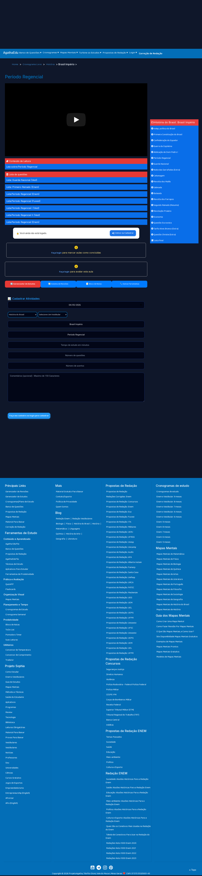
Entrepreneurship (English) (17, 794)
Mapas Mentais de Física (167, 560)
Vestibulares (11, 743)
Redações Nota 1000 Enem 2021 (121, 849)
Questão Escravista (161, 223)
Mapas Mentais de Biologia (168, 565)
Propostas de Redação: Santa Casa (122, 573)
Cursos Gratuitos (13, 779)
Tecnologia (10, 718)
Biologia (60, 524)
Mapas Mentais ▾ (69, 53)
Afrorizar (9, 799)
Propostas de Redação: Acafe (119, 553)
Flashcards (10, 590)
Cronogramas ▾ (51, 53)
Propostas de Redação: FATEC (120, 588)
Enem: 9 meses (163, 522)
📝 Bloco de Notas (94, 283)
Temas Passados (114, 737)
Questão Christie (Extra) (163, 234)
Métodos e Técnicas (14, 693)
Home (15, 64)
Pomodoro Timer (13, 635)
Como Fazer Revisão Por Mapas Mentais (175, 627)
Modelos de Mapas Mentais (168, 657)
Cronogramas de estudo (167, 492)
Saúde (109, 748)
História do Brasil (82, 524)
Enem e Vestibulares (14, 678)
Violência (110, 680)
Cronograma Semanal (15, 615)
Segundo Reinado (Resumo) (165, 205)
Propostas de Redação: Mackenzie (122, 593)
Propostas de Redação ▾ (115, 53)
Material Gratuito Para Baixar (69, 492)
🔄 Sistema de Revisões (58, 283)
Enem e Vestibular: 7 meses (168, 507)
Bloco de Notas (12, 625)
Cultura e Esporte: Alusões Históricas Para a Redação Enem (126, 820)
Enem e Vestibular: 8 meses (169, 502)
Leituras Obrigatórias (15, 728)
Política (109, 763)
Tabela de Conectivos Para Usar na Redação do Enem (128, 837)
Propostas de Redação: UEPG (120, 613)
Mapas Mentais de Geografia (169, 600)
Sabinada (156, 187)
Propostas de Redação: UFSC (119, 628)
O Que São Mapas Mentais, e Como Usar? (175, 632)
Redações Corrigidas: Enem (118, 497)
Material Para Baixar (15, 522)
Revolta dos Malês (161, 181)
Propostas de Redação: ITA (118, 522)
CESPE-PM (111, 695)
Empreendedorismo (14, 789)
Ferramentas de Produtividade (19, 575)
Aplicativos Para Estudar (16, 570)
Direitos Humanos (114, 675)
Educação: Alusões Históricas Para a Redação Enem (127, 795)
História (50, 64)
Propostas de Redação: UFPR (120, 618)
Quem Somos (62, 507)
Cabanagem (158, 175)
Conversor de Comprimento (18, 656)
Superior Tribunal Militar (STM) (120, 710)
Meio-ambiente (113, 758)
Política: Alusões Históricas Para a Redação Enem (126, 811)
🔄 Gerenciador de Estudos (22, 283)
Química (60, 534)
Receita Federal (113, 705)
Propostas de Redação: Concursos (122, 502)
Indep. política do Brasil (163, 128)
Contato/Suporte (64, 497)
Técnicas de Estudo (14, 565)
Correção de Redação (150, 54)
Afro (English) (11, 804)
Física (69, 524)
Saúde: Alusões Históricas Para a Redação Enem (128, 788)
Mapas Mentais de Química (168, 570)
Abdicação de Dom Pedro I (164, 152)
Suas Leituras (11, 640)
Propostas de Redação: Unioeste (121, 623)
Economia (157, 217)
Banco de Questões (14, 507)
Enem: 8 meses (163, 527)
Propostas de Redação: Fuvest (120, 517)
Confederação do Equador (164, 140)
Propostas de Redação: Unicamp (121, 548)
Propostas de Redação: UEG (119, 598)
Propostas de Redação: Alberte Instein (124, 563)
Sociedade (111, 742)
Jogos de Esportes (13, 784)
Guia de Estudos (12, 683)
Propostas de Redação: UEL (119, 608)
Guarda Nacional (160, 164)
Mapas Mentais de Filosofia (169, 590)
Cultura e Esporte (114, 768)
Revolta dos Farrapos (162, 199)
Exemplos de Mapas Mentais (169, 642)
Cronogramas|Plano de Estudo (19, 502)
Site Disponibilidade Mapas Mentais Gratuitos (177, 637)
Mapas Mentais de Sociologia (169, 595)
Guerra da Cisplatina (161, 146)
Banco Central (112, 720)
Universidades (11, 768)
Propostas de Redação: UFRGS (120, 538)
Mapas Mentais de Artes (167, 575)
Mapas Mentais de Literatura (169, 580)
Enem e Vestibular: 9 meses (169, 497)
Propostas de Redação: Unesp (120, 543)
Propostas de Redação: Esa (118, 512)
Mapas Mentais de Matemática (170, 555)
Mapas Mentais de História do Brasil (172, 605)
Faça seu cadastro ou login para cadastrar (32, 416)
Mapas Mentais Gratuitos (167, 652)
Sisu (7, 763)
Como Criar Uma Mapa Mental (170, 622)
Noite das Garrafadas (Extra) (165, 170)
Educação (110, 753)
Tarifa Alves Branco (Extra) (164, 228)
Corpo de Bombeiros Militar (119, 700)
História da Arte (73, 534)
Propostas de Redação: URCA (119, 583)
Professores (11, 758)
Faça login (56, 253)
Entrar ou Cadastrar (123, 233)
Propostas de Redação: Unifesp (120, 578)
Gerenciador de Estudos (16, 497)
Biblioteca (10, 723)
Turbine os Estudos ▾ (90, 53)
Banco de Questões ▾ (30, 53)
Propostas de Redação (16, 512)
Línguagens (74, 529)
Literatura (72, 539)
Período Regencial (161, 158)
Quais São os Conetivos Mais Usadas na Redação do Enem (128, 828)
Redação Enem (63, 519)
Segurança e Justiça (115, 670)
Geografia (60, 539)
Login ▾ (133, 53)
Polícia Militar (112, 690)
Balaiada (156, 193)
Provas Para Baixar (14, 738)
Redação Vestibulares (82, 519)
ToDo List (9, 630)
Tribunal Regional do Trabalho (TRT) (122, 715)
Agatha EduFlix (12, 545)
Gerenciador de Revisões (16, 492)
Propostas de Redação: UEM (119, 603)
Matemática (61, 529)
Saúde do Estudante (14, 698)
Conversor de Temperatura (18, 651)
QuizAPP (9, 585)
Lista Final (157, 240)
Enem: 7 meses (163, 532)
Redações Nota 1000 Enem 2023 (121, 859)
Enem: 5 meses (163, 543)
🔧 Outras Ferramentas (129, 283)
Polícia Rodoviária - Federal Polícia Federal (126, 685)
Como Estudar (12, 673)
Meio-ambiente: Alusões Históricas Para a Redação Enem (125, 803)
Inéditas (110, 726)
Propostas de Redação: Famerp (120, 568)
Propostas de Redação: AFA (119, 558)
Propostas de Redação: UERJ (119, 532)
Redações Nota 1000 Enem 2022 (121, 854)
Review (8, 713)
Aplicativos (10, 703)
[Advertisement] (101, 21)
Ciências (9, 773)
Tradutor (9, 661)
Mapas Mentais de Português (169, 585)
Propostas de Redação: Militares (121, 527)
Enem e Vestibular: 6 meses (169, 512)
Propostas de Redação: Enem (119, 507)
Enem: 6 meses (163, 538)
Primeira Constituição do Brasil (166, 134)
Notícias (9, 753)
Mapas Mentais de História (168, 610)
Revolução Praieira (161, 211)
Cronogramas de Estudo (16, 610)
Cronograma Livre (32, 64)
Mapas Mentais (12, 517)
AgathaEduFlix (12, 560)
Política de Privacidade (66, 502)
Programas (10, 708)
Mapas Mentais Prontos (167, 647)
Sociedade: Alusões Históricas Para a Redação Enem (127, 781)
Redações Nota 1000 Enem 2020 (121, 844)
